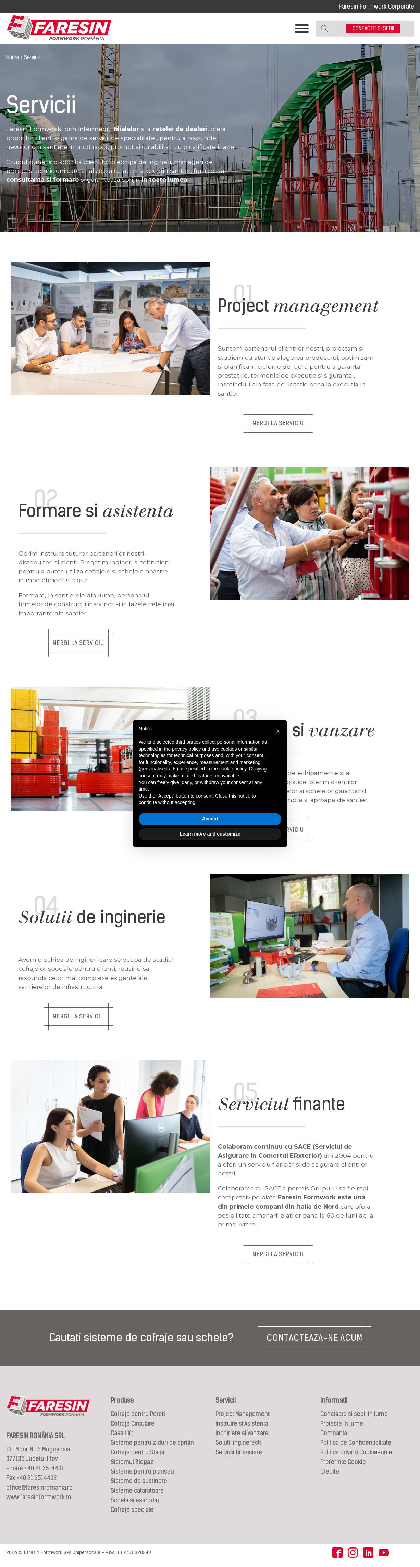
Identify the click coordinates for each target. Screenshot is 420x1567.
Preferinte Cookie (343, 1465)
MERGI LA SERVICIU (283, 425)
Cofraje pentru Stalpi (137, 1456)
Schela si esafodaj (135, 1504)
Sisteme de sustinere (139, 1485)
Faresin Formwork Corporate (376, 6)
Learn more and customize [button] (210, 834)
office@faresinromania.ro (39, 1491)
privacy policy (186, 749)
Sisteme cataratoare (137, 1494)
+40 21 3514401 (44, 1472)
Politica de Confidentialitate (355, 1446)
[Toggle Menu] (302, 29)
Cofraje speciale (132, 1513)
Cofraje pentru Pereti (138, 1418)
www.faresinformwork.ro (38, 1501)
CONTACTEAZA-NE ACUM (314, 1341)
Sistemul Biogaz (132, 1465)
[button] (277, 731)
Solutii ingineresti (238, 1446)
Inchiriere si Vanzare (242, 1437)
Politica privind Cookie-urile (356, 1456)
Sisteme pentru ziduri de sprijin (152, 1446)
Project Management (242, 1418)
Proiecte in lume (341, 1427)
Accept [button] (210, 818)
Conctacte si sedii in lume (354, 1418)
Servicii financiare (238, 1456)
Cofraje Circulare (133, 1427)
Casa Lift (122, 1437)
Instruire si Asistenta (241, 1427)
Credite (329, 1475)
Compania (333, 1437)
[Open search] (324, 29)
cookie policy (232, 769)
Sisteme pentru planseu (142, 1475)
